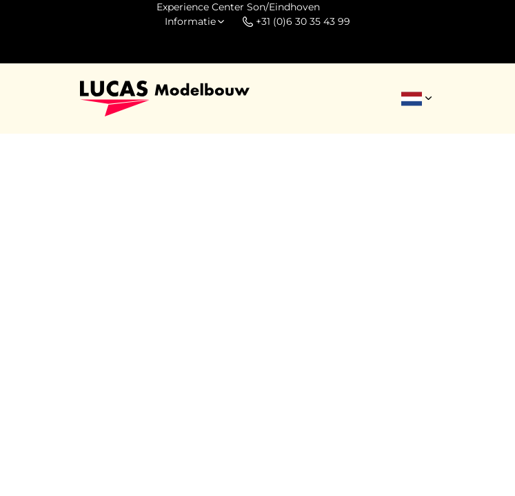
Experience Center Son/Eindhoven (238, 7)
